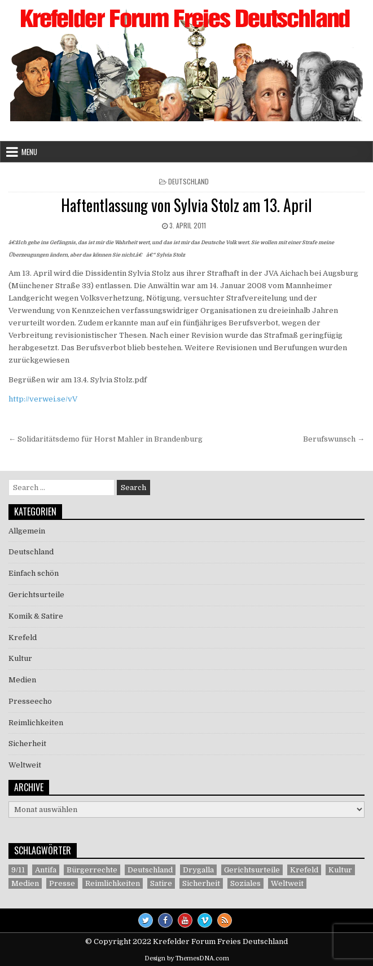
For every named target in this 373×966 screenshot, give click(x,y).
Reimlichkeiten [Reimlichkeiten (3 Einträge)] (112, 883)
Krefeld (22, 637)
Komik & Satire (35, 616)
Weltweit (24, 765)
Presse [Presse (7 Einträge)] (62, 883)
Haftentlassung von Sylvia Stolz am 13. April (186, 205)
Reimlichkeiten (35, 722)
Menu (29, 151)
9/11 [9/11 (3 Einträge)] (18, 870)
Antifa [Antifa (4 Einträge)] (45, 870)
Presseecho (30, 701)
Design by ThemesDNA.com (186, 958)
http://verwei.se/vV (42, 399)
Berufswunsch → (334, 439)
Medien (22, 680)
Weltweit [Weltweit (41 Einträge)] (287, 883)
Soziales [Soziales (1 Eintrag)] (245, 883)
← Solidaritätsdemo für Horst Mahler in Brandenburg (105, 439)
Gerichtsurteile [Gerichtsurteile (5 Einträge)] (252, 870)
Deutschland (188, 181)
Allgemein (26, 531)
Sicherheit (27, 743)
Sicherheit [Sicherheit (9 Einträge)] (201, 883)
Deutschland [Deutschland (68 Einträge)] (150, 870)
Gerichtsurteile (36, 594)
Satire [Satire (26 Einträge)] (161, 883)
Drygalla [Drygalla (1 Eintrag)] (198, 870)
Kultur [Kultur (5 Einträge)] (340, 870)
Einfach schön (33, 573)
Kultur (20, 658)
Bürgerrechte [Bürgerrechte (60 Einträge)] (92, 870)
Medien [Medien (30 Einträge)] (25, 883)
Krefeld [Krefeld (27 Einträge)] (304, 870)
